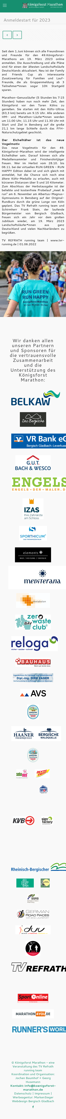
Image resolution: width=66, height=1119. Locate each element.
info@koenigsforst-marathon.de (39, 1087)
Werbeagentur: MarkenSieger (33, 1097)
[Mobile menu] (5, 6)
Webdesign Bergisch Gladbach (33, 1101)
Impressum (42, 1093)
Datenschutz (23, 1093)
